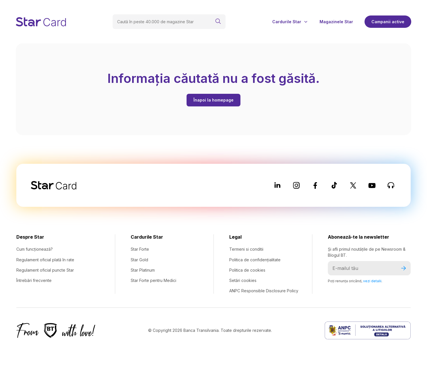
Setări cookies (242, 280)
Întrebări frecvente (34, 280)
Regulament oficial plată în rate (45, 259)
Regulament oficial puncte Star (45, 270)
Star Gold (139, 259)
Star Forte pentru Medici (153, 280)
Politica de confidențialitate (255, 259)
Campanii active (387, 21)
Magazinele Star (336, 22)
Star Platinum (143, 270)
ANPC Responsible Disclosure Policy (263, 290)
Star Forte (140, 249)
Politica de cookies (247, 270)
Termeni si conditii (246, 249)
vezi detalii (372, 281)
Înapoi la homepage (213, 100)
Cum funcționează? (34, 249)
